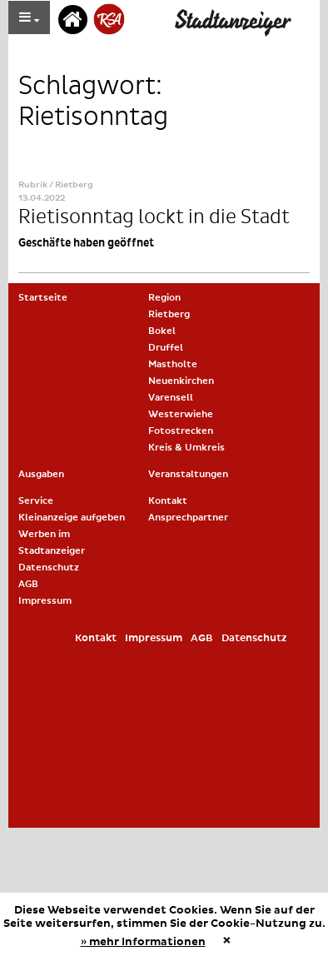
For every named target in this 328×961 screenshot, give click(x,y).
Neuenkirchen (181, 381)
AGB (28, 584)
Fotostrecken (180, 431)
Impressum (45, 600)
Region (164, 297)
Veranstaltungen (188, 474)
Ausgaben (41, 474)
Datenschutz (48, 567)
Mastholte (172, 364)
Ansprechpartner (188, 517)
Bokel (162, 331)
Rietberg (169, 314)
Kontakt (167, 500)
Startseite (42, 297)
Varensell (170, 397)
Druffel (165, 347)
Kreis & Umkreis (186, 447)
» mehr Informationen (143, 942)
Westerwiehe (180, 414)
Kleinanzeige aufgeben (71, 517)
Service (35, 500)
